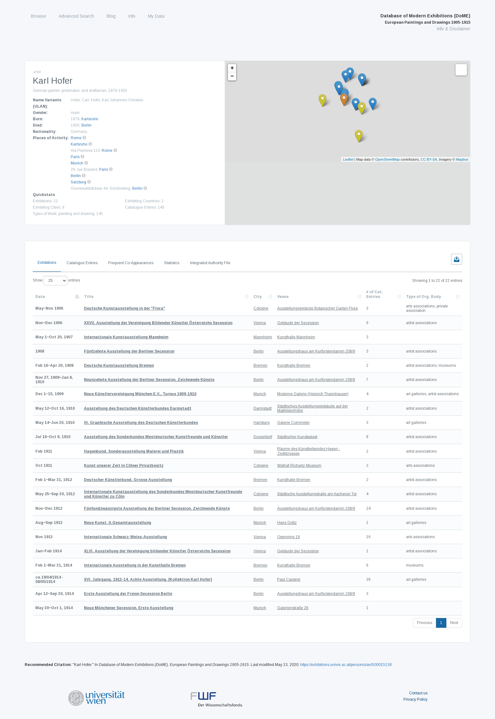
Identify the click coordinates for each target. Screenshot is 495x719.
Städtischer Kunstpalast (297, 437)
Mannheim (262, 337)
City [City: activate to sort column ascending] (257, 296)
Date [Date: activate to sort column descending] (40, 296)
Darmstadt (262, 408)
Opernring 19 (288, 537)
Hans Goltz (287, 522)
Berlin (86, 125)
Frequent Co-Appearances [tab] (130, 263)
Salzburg (78, 182)
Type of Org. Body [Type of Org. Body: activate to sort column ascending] (423, 296)
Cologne (260, 308)
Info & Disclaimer (453, 28)
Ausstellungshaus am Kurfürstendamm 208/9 (316, 351)
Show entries (56, 280)
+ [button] (232, 68)
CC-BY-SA (429, 159)
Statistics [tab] (171, 263)
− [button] (232, 76)
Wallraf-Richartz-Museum (299, 465)
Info (131, 16)
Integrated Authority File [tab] (210, 263)
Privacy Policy (415, 699)
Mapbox (462, 159)
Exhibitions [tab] (47, 262)
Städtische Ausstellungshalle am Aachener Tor (317, 494)
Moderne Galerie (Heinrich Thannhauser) (313, 394)
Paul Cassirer (289, 579)
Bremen (260, 365)
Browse (38, 16)
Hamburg (261, 422)
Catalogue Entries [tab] (82, 263)
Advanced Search (76, 16)
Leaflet (348, 159)
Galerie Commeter (293, 422)
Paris (75, 157)
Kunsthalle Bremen (293, 365)
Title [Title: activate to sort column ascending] (88, 296)
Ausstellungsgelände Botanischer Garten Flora (317, 308)
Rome (76, 138)
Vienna (259, 323)
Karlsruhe (89, 119)
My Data (156, 16)
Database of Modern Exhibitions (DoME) (425, 19)
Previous (424, 623)
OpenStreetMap (387, 159)
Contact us (418, 693)
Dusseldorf (262, 437)
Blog (111, 16)
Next (454, 623)
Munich (77, 163)
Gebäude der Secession (298, 323)
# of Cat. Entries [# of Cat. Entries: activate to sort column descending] (374, 294)
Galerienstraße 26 (292, 608)
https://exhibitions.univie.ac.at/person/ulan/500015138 (346, 665)
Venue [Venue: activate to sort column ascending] (283, 296)
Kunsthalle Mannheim (296, 337)
